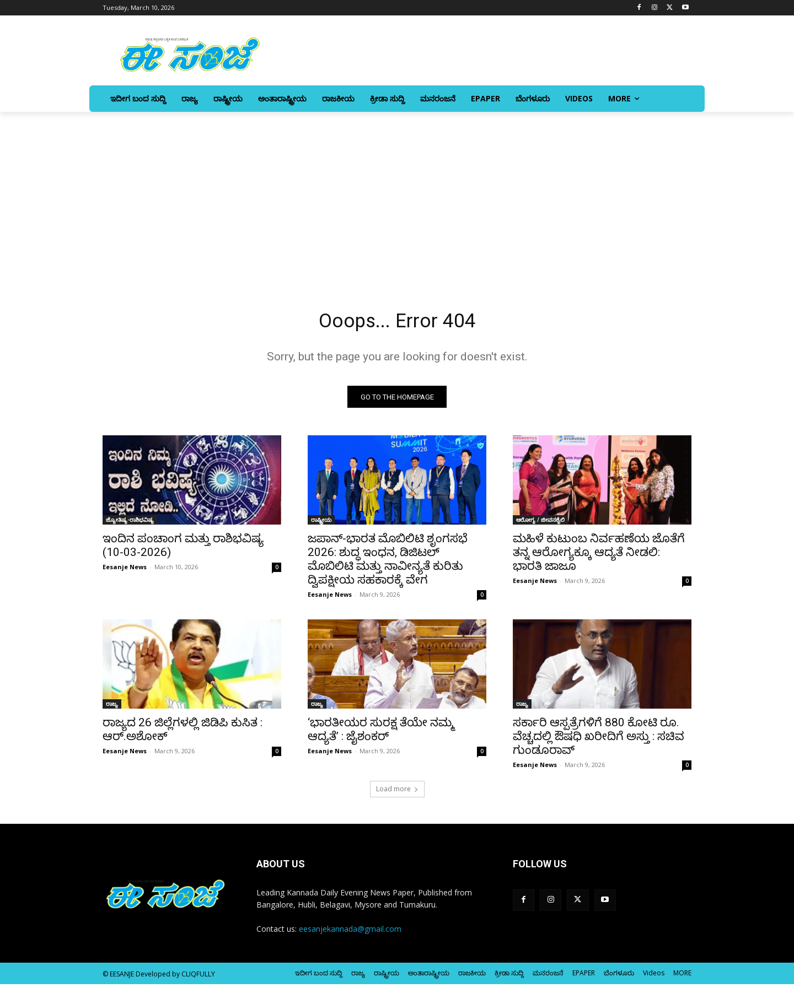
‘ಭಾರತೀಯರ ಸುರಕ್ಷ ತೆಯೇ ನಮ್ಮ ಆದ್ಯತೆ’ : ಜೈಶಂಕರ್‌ (381, 733)
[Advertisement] (397, 194)
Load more (397, 792)
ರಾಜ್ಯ (112, 707)
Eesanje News (125, 570)
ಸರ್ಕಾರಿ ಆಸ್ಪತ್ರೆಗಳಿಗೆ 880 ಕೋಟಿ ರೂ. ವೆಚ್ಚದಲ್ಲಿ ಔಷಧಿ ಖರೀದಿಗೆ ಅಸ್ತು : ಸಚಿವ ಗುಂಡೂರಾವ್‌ (598, 740)
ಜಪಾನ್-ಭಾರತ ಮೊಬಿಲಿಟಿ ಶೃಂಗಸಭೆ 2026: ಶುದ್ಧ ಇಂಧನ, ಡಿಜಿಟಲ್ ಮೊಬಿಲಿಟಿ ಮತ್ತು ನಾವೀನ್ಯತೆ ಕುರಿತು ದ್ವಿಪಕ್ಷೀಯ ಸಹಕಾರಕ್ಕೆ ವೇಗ (388, 563)
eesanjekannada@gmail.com (350, 932)
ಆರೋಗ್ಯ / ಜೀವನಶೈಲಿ (540, 523)
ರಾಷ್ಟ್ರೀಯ (321, 523)
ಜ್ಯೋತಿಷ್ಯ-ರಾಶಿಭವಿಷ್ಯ (130, 523)
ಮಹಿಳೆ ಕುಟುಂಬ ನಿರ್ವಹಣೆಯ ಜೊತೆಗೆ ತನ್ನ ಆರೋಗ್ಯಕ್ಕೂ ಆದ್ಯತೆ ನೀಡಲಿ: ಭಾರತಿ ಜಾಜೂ (599, 556)
